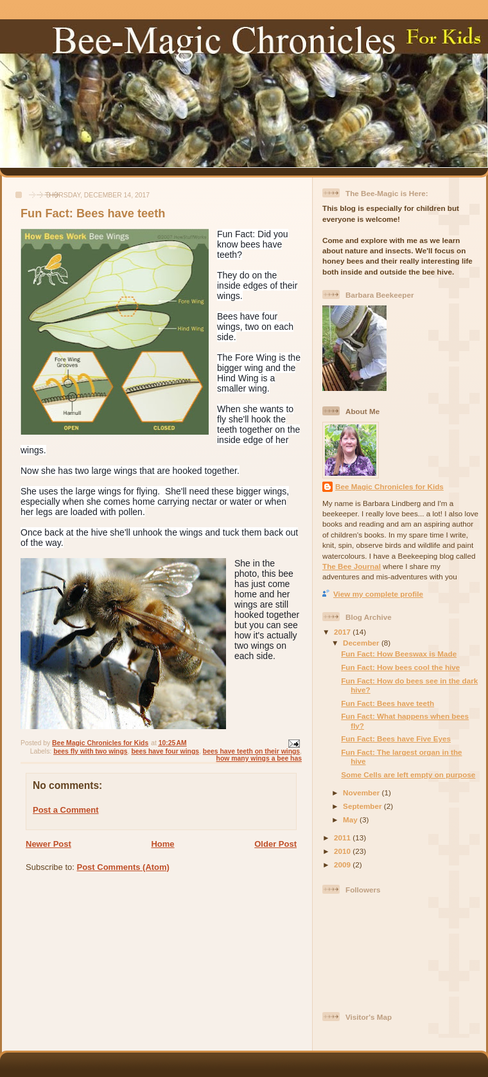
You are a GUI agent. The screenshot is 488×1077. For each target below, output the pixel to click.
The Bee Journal (351, 566)
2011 (343, 837)
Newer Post (48, 844)
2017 (343, 632)
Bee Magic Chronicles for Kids (389, 486)
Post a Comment (66, 810)
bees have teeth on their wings (251, 751)
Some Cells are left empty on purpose (408, 774)
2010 (343, 851)
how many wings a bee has (259, 758)
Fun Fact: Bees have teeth (387, 703)
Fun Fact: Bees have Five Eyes (396, 738)
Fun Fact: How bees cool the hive (400, 667)
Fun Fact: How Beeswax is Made (399, 653)
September (363, 806)
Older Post (275, 844)
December (362, 642)
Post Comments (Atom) (123, 867)
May (351, 819)
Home (162, 844)
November (362, 792)
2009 (343, 864)
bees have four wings (165, 751)
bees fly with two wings (90, 751)
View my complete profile (378, 594)
